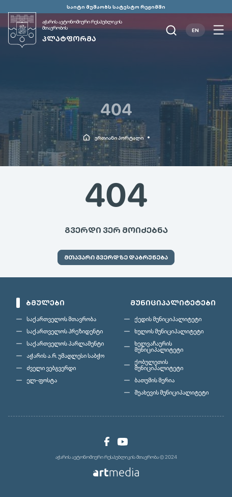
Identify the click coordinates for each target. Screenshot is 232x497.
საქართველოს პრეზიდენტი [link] (64, 331)
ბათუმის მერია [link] (154, 380)
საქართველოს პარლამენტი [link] (65, 344)
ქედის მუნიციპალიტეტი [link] (167, 319)
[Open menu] (218, 30)
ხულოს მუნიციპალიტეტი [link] (169, 331)
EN (195, 30)
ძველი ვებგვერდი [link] (51, 368)
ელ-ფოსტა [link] (41, 380)
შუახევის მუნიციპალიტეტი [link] (171, 392)
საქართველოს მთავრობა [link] (61, 319)
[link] (77, 30)
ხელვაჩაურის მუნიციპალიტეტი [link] (158, 347)
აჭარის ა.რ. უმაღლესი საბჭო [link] (65, 356)
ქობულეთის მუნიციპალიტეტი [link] (158, 365)
